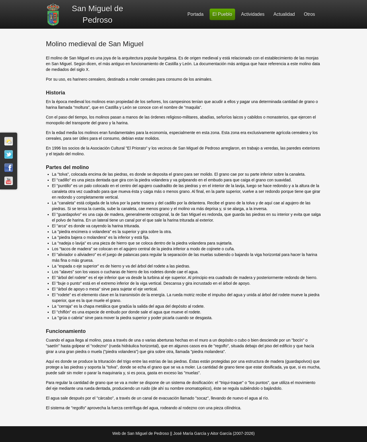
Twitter (8, 154)
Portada (196, 14)
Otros (309, 14)
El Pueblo (222, 14)
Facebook (8, 167)
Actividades (253, 14)
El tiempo (8, 141)
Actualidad (284, 14)
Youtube (8, 180)
